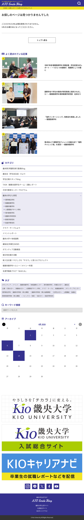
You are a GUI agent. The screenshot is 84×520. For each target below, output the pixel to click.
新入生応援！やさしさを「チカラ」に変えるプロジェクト (25, 260)
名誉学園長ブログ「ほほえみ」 (15, 271)
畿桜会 (67, 285)
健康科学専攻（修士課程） (21, 292)
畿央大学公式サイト (42, 505)
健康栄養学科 (9, 206)
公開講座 (66, 292)
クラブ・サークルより (11, 228)
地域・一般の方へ (37, 296)
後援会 (73, 292)
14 (19, 356)
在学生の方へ (57, 292)
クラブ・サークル (47, 288)
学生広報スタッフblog (11, 179)
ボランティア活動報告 (11, 249)
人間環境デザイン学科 (13, 209)
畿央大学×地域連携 (10, 239)
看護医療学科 (9, 203)
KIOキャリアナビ (42, 511)
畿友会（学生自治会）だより (14, 174)
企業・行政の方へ (8, 288)
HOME (5, 8)
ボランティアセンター (73, 288)
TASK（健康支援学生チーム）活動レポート (20, 185)
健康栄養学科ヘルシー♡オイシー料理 (17, 265)
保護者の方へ (20, 288)
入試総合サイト (42, 508)
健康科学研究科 (10, 216)
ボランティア (6, 285)
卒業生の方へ (58, 285)
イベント (15, 285)
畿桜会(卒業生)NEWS (11, 244)
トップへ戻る (42, 40)
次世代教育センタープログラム (15, 190)
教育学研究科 (9, 219)
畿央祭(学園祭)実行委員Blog (14, 168)
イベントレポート (10, 233)
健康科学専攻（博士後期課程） (42, 292)
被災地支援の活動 (10, 255)
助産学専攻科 (9, 223)
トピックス (26, 296)
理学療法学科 (9, 200)
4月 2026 (42, 324)
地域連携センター (36, 285)
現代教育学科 (9, 213)
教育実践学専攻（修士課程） (11, 296)
